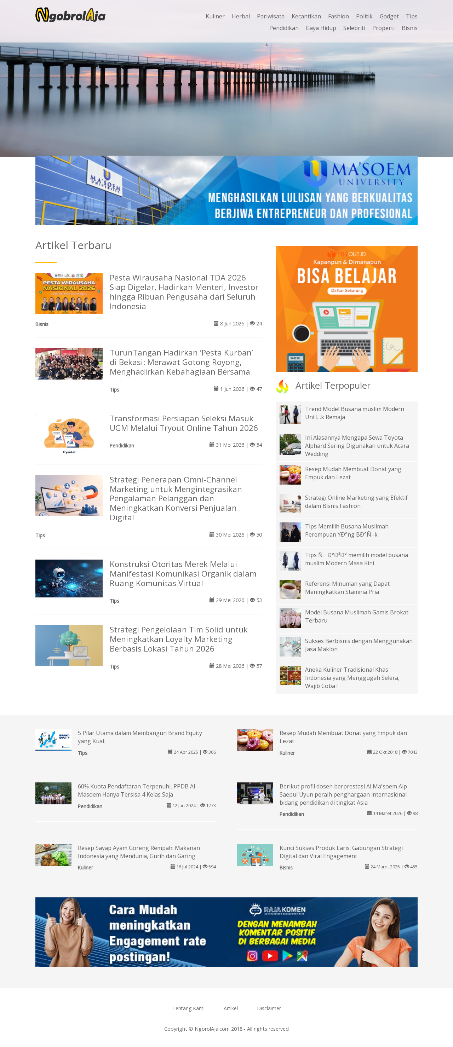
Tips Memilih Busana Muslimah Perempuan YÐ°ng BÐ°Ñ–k (347, 530)
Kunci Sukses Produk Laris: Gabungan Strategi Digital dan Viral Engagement (341, 852)
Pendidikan (284, 28)
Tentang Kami (188, 1008)
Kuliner (215, 16)
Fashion (338, 16)
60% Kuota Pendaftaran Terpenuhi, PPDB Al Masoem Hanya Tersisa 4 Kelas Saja (136, 790)
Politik (364, 16)
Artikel (231, 1008)
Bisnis (410, 28)
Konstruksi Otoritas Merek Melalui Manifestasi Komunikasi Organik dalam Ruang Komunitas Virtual (183, 574)
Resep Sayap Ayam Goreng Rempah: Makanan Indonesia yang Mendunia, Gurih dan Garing (139, 852)
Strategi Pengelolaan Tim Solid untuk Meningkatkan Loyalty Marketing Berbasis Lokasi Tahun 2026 (179, 639)
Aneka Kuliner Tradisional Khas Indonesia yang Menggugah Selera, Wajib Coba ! (352, 678)
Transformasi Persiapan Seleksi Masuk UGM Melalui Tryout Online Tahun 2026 (184, 423)
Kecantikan (306, 16)
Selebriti (354, 28)
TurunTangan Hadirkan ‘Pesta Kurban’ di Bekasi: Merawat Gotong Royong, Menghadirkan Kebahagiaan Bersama (181, 362)
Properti (383, 28)
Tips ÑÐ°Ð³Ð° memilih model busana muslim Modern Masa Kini (356, 559)
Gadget (389, 16)
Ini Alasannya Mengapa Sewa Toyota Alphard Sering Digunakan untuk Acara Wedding (357, 446)
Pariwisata (271, 16)
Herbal (241, 16)
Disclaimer (269, 1008)
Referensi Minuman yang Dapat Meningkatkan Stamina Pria (347, 588)
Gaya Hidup (321, 28)
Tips (412, 16)
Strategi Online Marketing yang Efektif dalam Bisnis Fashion (356, 502)
